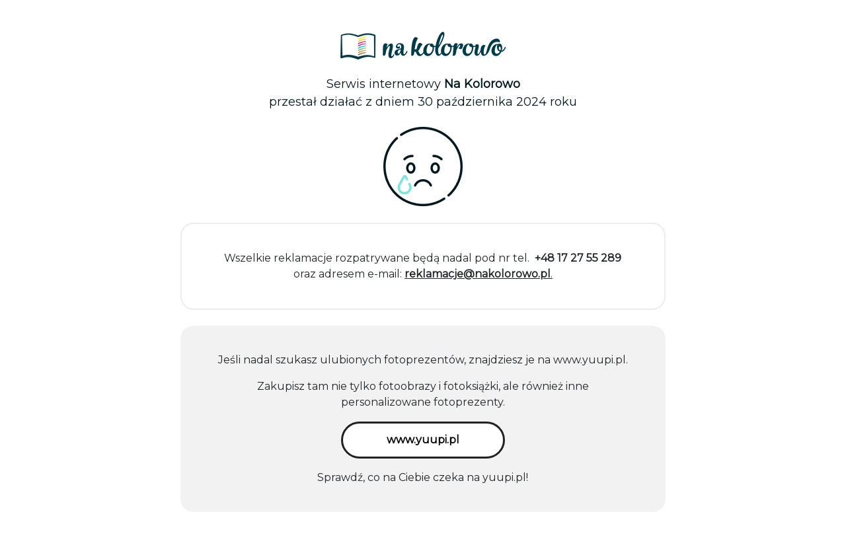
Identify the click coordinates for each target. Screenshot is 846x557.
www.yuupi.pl (589, 359)
